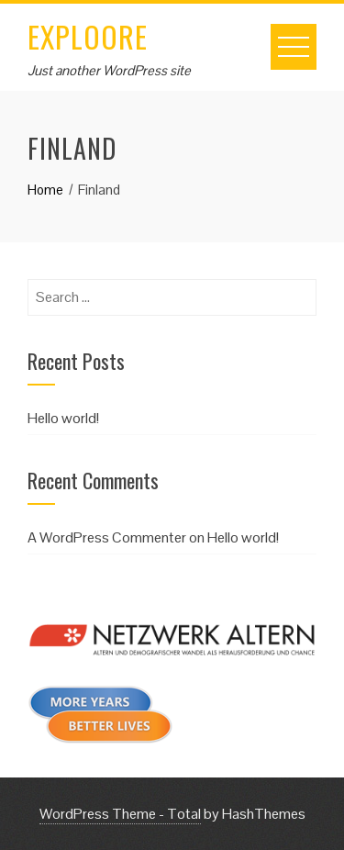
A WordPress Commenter (107, 537)
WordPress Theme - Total (120, 813)
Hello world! (63, 418)
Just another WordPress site (109, 70)
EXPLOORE (88, 36)
